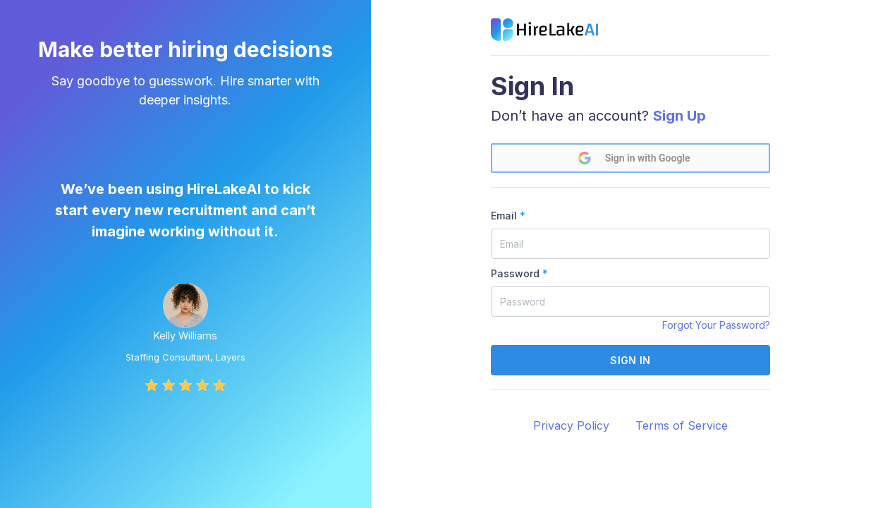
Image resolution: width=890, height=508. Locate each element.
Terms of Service (681, 425)
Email (508, 216)
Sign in (630, 360)
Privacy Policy (571, 425)
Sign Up (679, 115)
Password (519, 273)
